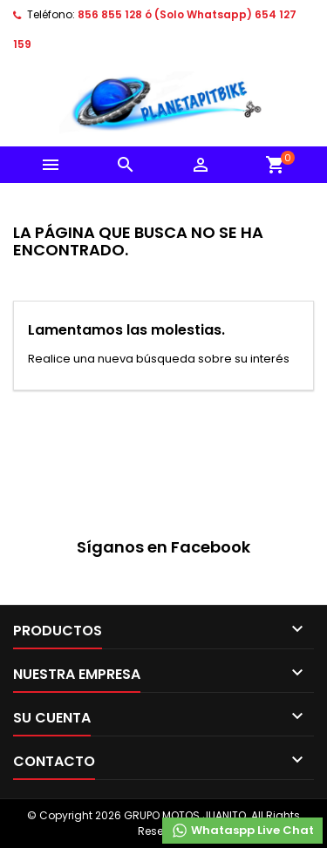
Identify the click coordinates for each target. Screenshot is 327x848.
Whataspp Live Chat (242, 830)
